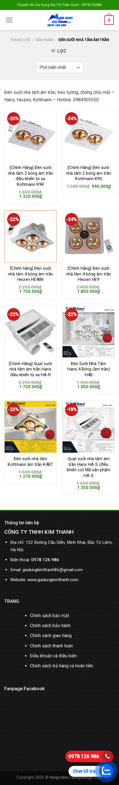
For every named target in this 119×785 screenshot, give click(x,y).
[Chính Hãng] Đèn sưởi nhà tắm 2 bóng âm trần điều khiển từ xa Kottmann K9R (30, 176)
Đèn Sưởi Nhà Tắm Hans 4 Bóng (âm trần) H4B (88, 369)
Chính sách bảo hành (50, 625)
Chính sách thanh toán (51, 646)
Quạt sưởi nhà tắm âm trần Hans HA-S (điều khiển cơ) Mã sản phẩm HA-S (88, 467)
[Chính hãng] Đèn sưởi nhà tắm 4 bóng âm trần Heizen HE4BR (30, 274)
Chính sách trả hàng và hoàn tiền (61, 666)
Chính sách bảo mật (49, 615)
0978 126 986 (83, 756)
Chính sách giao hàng (51, 635)
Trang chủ (20, 40)
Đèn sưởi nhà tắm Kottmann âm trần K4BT (30, 461)
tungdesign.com (87, 777)
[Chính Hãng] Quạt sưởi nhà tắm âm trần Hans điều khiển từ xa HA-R (30, 369)
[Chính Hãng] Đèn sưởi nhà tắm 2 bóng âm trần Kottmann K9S (88, 173)
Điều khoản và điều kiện (53, 656)
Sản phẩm (44, 40)
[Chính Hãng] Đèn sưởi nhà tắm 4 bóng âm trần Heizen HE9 (88, 274)
